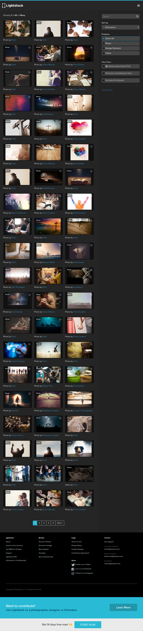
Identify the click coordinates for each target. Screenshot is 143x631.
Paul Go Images (18, 287)
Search (137, 16)
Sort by (105, 22)
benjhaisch (78, 287)
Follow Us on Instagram (84, 573)
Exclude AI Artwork (114, 80)
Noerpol (14, 410)
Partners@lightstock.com (113, 556)
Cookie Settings (78, 549)
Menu (138, 5)
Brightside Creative (50, 410)
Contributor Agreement (80, 553)
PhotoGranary (48, 188)
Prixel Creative (48, 89)
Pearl (13, 40)
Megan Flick (47, 385)
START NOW (88, 624)
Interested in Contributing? (16, 560)
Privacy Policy (77, 545)
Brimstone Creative (50, 435)
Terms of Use (77, 541)
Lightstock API (11, 557)
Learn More (123, 607)
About (8, 541)
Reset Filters (107, 90)
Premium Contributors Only (118, 73)
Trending (42, 553)
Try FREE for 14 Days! (14, 549)
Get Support (109, 541)
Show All (109, 38)
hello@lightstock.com (112, 563)
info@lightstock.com (112, 549)
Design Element (113, 48)
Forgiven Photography (83, 410)
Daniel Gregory (18, 361)
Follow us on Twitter (83, 564)
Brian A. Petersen (19, 212)
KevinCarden (78, 64)
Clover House (17, 435)
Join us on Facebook (83, 569)
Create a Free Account (14, 545)
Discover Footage (45, 545)
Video (108, 53)
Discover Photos (45, 541)
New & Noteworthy (46, 557)
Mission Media (48, 262)
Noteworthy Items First (117, 66)
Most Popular (44, 549)
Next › (59, 522)
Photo (108, 43)
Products (106, 34)
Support (9, 553)
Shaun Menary (48, 64)
